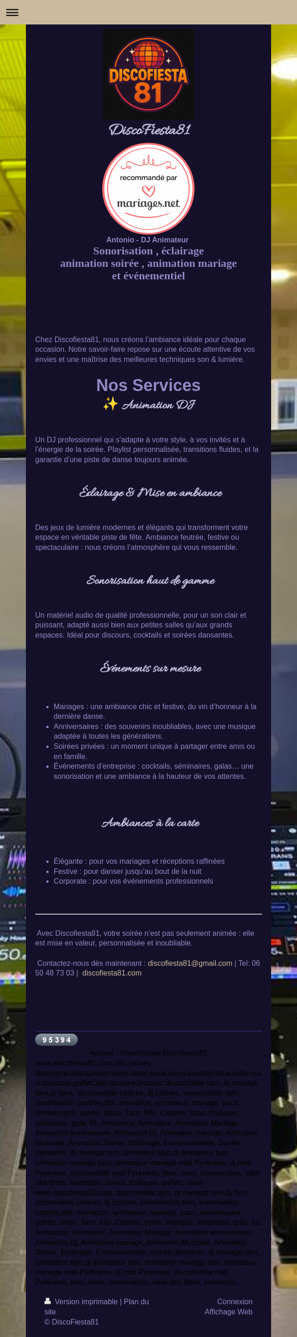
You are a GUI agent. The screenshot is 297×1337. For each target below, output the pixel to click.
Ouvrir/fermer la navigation (148, 12)
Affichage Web (229, 1312)
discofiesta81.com (112, 973)
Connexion (235, 1302)
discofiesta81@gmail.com (190, 963)
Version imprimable (82, 1302)
